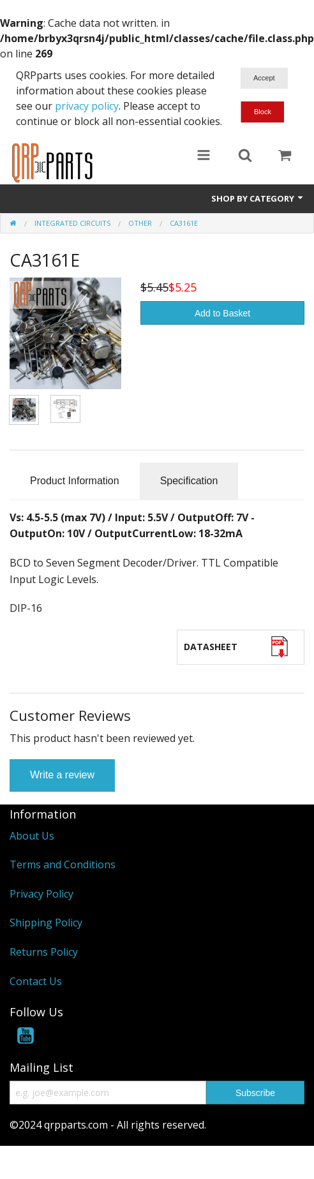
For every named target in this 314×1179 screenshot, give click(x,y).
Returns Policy (44, 952)
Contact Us (36, 981)
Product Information (74, 480)
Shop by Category (257, 198)
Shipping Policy (46, 923)
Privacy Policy (41, 894)
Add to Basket (222, 313)
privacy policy (87, 106)
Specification (189, 480)
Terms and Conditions (63, 864)
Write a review (62, 774)
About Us (32, 836)
